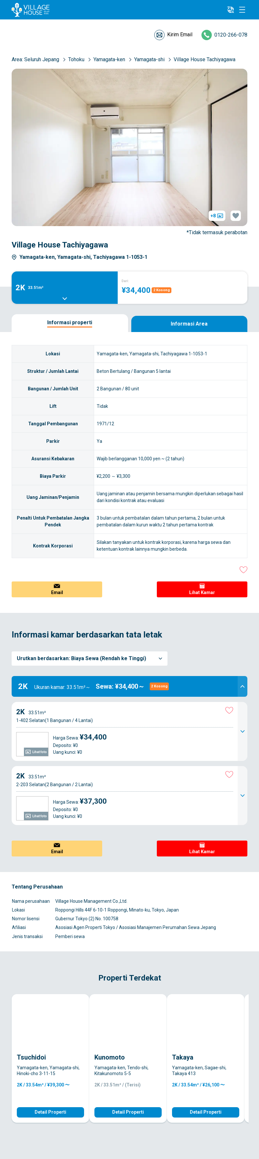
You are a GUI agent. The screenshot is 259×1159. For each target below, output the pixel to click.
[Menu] (242, 10)
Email (57, 592)
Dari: (125, 281)
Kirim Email (179, 34)
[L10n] (230, 10)
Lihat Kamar (202, 592)
